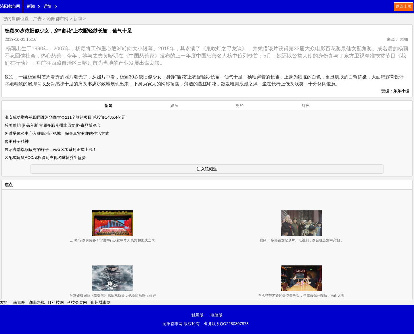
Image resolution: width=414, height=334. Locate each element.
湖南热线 (37, 302)
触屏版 (197, 315)
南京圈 (19, 302)
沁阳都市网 (10, 6)
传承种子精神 (17, 141)
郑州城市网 (101, 302)
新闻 (31, 6)
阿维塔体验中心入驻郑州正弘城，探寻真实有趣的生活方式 (57, 133)
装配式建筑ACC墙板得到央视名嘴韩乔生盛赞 (45, 157)
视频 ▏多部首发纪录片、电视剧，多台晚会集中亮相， (301, 240)
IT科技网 (56, 302)
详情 (47, 6)
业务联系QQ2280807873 (226, 323)
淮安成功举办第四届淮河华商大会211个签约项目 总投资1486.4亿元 (65, 117)
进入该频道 (207, 169)
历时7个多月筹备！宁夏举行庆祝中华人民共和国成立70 (112, 240)
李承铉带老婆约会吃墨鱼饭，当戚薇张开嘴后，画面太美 (301, 295)
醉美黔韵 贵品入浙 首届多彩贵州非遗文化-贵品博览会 (53, 125)
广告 (37, 18)
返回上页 (404, 6)
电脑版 (216, 315)
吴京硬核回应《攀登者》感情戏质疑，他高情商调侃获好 (113, 295)
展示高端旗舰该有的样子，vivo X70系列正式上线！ (51, 149)
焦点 (9, 184)
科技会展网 (77, 302)
